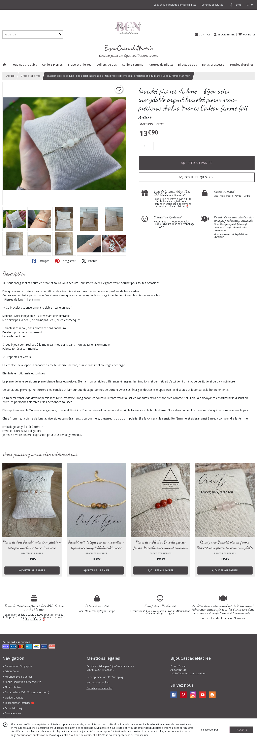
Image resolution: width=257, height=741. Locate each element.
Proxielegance (11, 713)
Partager (40, 260)
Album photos (11, 687)
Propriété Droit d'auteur (17, 676)
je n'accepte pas (209, 729)
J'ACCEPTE (241, 729)
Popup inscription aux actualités (21, 682)
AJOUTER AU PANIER (196, 163)
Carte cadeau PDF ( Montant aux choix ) (25, 692)
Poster (89, 260)
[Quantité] (146, 146)
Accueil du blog (12, 708)
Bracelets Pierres (30, 76)
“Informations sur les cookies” (34, 735)
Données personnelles (99, 688)
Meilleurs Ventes (12, 697)
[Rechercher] (60, 34)
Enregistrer (65, 260)
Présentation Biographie (17, 666)
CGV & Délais (11, 671)
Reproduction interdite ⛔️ (18, 703)
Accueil (10, 76)
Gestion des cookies (98, 682)
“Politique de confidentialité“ (85, 735)
